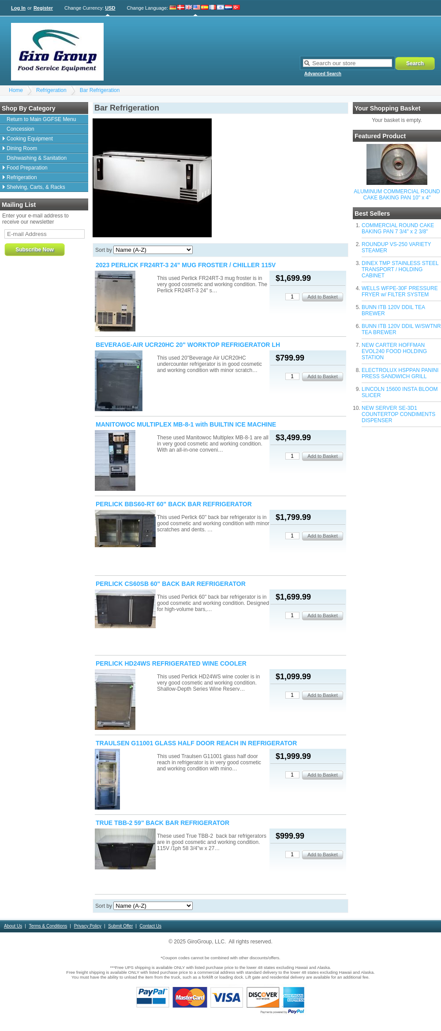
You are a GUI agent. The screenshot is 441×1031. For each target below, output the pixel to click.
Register (43, 8)
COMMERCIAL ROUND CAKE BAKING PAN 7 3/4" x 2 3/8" (398, 228)
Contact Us (150, 926)
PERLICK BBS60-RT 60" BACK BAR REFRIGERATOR (174, 504)
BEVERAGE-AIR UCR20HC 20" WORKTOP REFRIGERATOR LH (188, 344)
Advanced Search (322, 73)
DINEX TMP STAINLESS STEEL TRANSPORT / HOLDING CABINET (400, 269)
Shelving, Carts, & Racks (36, 187)
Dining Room (22, 148)
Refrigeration (51, 90)
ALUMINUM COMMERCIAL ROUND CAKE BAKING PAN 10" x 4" (397, 194)
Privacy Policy (87, 926)
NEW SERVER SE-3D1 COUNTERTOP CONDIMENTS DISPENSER (398, 414)
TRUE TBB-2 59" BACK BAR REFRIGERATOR (162, 822)
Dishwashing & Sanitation (37, 158)
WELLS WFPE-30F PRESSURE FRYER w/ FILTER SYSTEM (400, 291)
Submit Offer (120, 926)
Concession (20, 129)
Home (16, 90)
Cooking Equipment (30, 139)
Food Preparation (27, 168)
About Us (13, 926)
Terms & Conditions (48, 926)
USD (110, 8)
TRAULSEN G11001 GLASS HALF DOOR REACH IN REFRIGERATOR (196, 743)
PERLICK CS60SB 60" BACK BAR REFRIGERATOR (171, 583)
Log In (18, 8)
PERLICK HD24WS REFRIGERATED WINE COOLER (171, 663)
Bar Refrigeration (100, 90)
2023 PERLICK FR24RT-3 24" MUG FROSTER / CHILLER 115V (186, 265)
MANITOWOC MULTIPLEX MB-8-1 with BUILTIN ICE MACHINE (186, 424)
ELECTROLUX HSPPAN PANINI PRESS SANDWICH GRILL (400, 373)
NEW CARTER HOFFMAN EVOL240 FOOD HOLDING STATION (394, 351)
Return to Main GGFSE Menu (41, 119)
